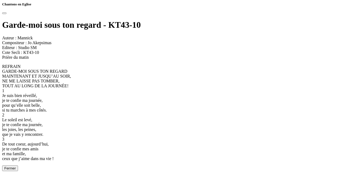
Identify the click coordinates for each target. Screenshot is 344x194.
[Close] (4, 13)
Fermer (10, 168)
